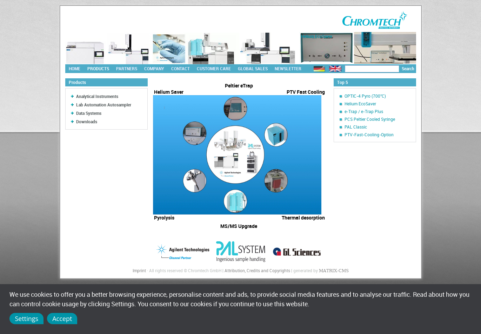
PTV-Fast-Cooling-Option (369, 134)
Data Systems (88, 113)
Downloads (86, 121)
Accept (62, 318)
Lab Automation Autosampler (103, 104)
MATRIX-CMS (334, 270)
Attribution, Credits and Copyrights (257, 270)
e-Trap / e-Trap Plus (364, 111)
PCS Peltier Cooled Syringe (370, 119)
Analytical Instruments (97, 96)
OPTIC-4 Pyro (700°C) (365, 96)
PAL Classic (356, 127)
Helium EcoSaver (360, 103)
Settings (26, 318)
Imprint (139, 270)
